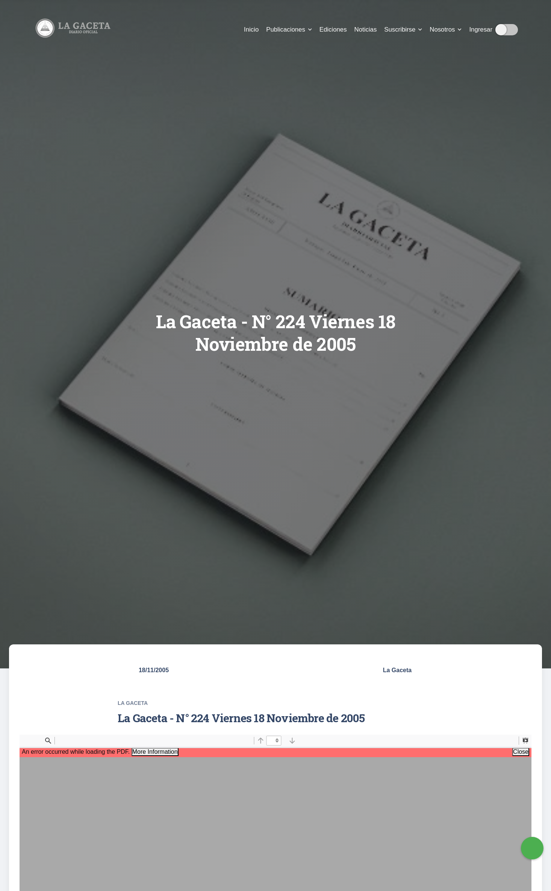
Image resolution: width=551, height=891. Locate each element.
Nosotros (446, 29)
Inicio (251, 29)
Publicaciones (289, 29)
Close (520, 752)
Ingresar (480, 29)
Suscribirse (403, 29)
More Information (155, 752)
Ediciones (333, 29)
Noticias (365, 29)
